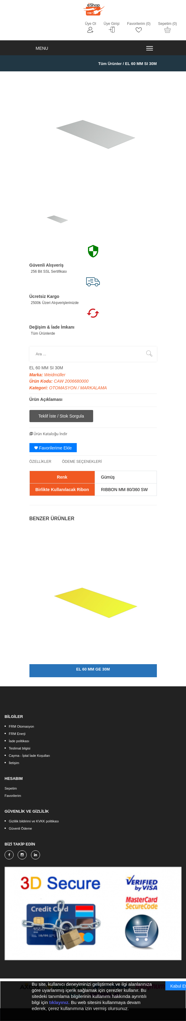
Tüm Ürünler (110, 63)
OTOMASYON (63, 387)
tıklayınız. (59, 1004)
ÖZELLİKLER (40, 461)
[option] (57, 218)
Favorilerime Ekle (53, 448)
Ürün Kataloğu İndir (48, 434)
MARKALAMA (93, 387)
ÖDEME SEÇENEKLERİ (82, 461)
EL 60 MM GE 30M (93, 669)
